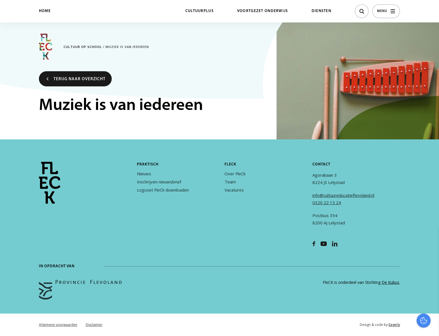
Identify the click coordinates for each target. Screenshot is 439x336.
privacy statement (411, 253)
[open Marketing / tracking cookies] (430, 289)
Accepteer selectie (391, 325)
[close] (430, 237)
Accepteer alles (391, 309)
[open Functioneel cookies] (430, 272)
